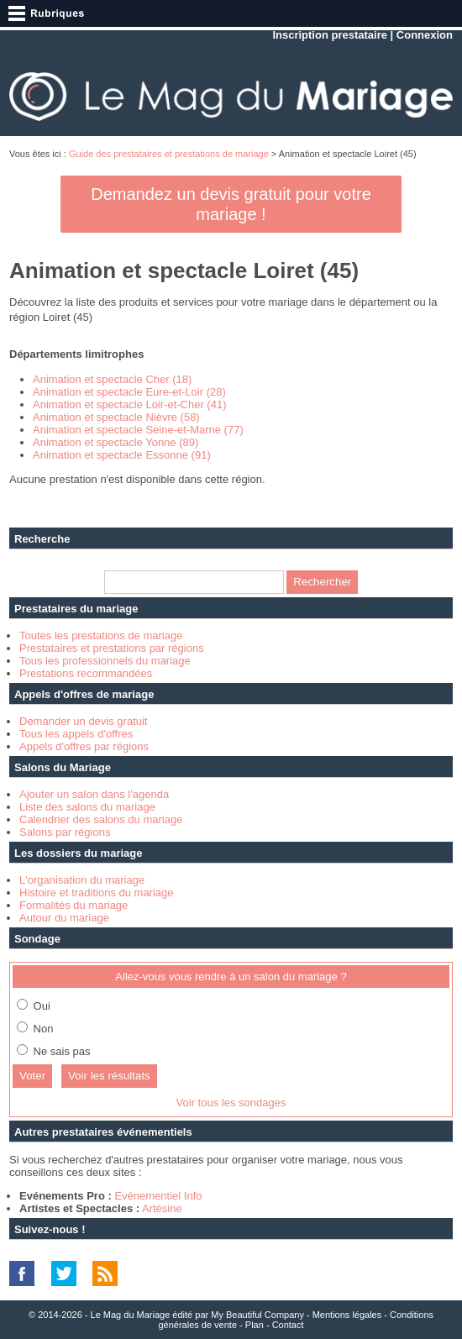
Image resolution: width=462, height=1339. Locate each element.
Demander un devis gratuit (83, 721)
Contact (288, 1325)
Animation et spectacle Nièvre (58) (116, 417)
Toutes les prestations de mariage (100, 635)
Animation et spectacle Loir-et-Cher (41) (130, 404)
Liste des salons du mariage (87, 807)
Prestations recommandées (85, 673)
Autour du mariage (64, 917)
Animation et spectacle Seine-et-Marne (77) (138, 429)
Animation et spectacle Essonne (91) (122, 455)
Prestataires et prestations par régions (111, 648)
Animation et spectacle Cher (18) (112, 379)
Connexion (424, 35)
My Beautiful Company (257, 1315)
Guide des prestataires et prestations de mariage (169, 154)
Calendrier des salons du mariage (100, 819)
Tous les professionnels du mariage (105, 660)
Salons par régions (64, 832)
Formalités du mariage (73, 905)
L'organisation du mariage (81, 880)
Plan (254, 1325)
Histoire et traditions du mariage (96, 892)
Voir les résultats (109, 1075)
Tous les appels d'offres (76, 733)
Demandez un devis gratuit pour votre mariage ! (231, 204)
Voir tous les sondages (231, 1102)
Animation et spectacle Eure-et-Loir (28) (129, 392)
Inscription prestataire (329, 35)
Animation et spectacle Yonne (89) (115, 442)
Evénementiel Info (158, 1195)
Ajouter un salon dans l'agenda (94, 794)
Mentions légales (347, 1315)
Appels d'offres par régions (84, 746)
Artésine (162, 1208)
